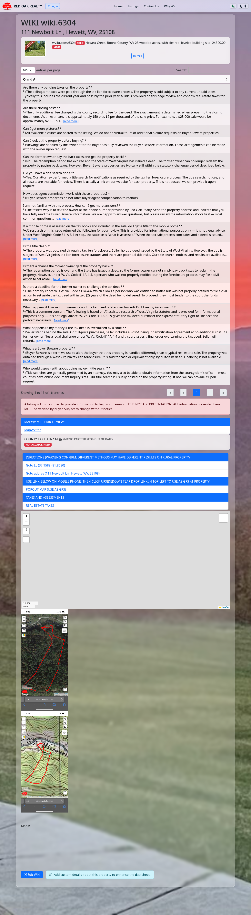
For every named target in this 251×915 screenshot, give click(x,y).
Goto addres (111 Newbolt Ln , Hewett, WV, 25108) (63, 473)
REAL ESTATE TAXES (40, 505)
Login (52, 6)
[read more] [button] (71, 121)
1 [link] (197, 392)
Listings (133, 6)
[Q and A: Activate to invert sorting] (125, 79)
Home (118, 6)
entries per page (48, 70)
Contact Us (151, 6)
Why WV (169, 6)
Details (137, 56)
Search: (181, 70)
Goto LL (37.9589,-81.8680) (45, 465)
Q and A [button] (29, 79)
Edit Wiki (32, 874)
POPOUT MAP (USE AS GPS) (46, 489)
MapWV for (32, 430)
